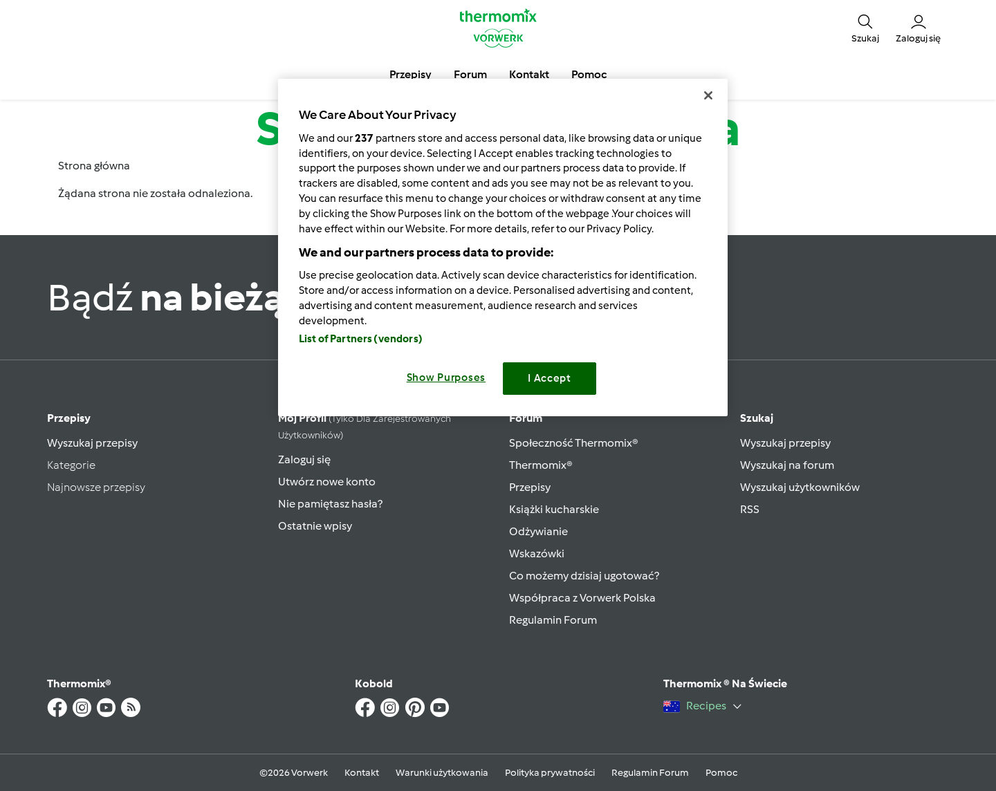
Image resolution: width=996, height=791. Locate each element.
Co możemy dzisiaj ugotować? (584, 575)
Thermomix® (541, 465)
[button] (865, 28)
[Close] (708, 95)
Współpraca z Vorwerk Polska (582, 597)
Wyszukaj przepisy (92, 442)
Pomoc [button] (589, 74)
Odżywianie (538, 531)
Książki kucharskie (554, 509)
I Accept (549, 378)
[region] (503, 247)
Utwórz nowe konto (327, 481)
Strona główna (94, 165)
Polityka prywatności (550, 773)
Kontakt (361, 773)
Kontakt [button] (529, 74)
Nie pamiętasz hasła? (330, 503)
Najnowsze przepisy (96, 487)
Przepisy (69, 418)
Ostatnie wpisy (315, 525)
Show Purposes (446, 377)
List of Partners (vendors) (361, 339)
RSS (749, 509)
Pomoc (721, 773)
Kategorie (71, 465)
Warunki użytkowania (442, 773)
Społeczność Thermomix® (573, 442)
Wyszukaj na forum (787, 465)
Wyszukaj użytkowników (800, 487)
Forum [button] (470, 74)
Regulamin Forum (553, 619)
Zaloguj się (304, 459)
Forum (525, 418)
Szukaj (756, 418)
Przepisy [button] (410, 74)
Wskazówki (536, 553)
